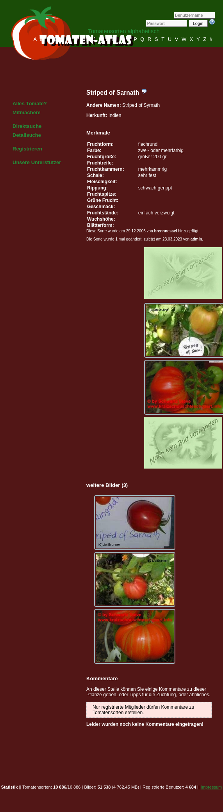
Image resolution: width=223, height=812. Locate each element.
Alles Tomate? (29, 103)
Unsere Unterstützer (36, 162)
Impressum (211, 787)
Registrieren (27, 149)
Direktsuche (26, 126)
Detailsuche (26, 135)
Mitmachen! (26, 112)
